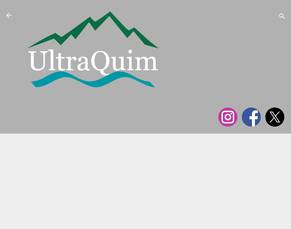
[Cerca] (282, 17)
